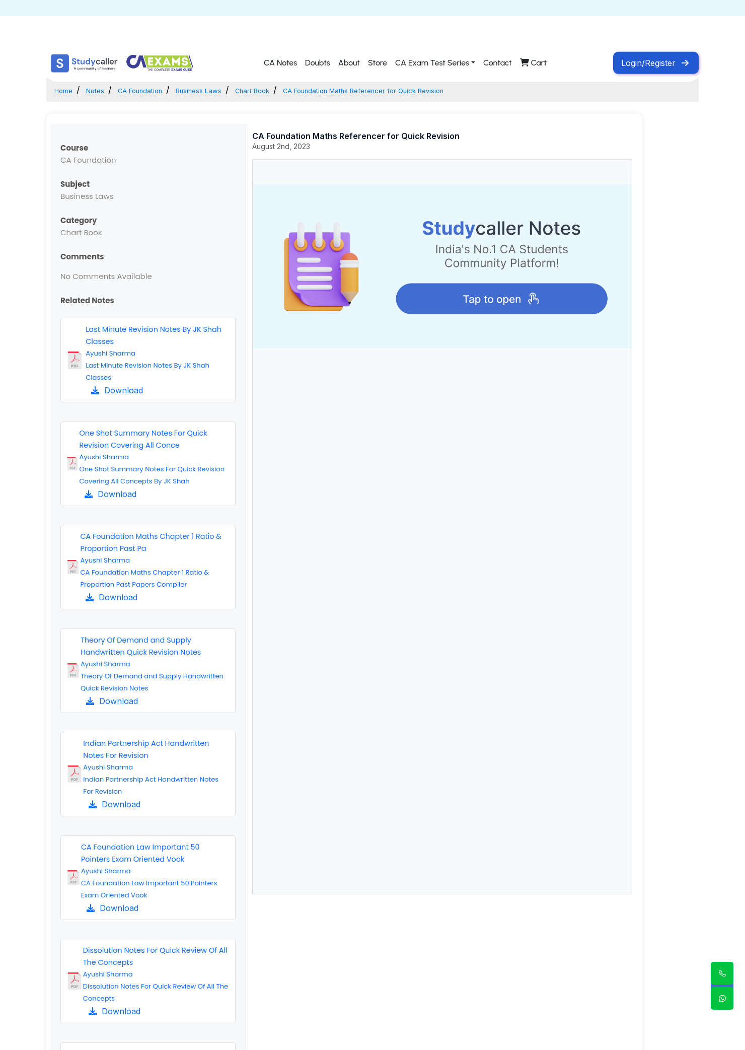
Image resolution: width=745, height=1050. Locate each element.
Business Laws (239, 90)
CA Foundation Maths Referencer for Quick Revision (453, 90)
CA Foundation (163, 90)
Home (67, 90)
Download (117, 390)
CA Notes (280, 62)
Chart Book (307, 90)
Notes (105, 90)
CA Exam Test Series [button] (432, 62)
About (349, 62)
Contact (497, 62)
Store (377, 62)
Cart (533, 62)
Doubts (317, 62)
